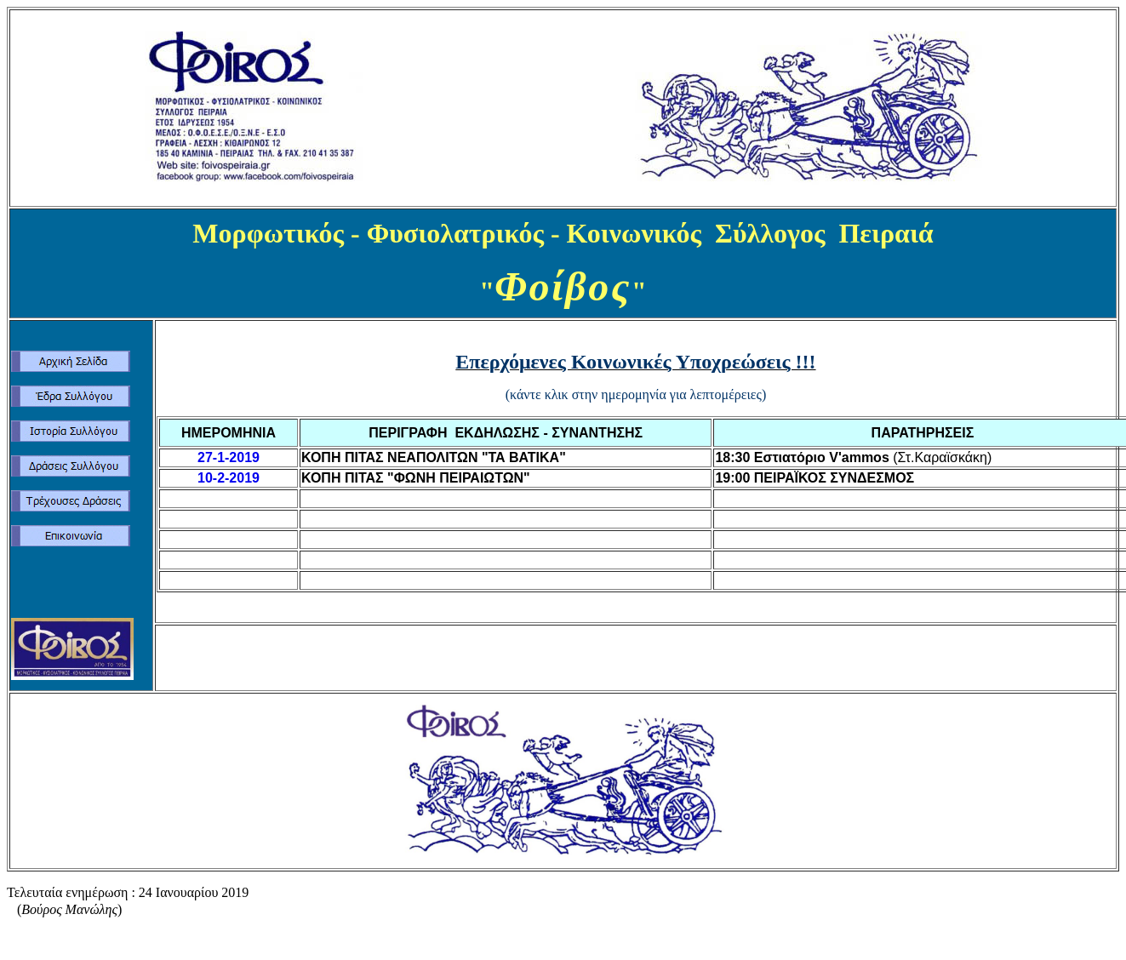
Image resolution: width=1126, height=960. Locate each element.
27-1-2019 (228, 457)
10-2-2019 (228, 478)
